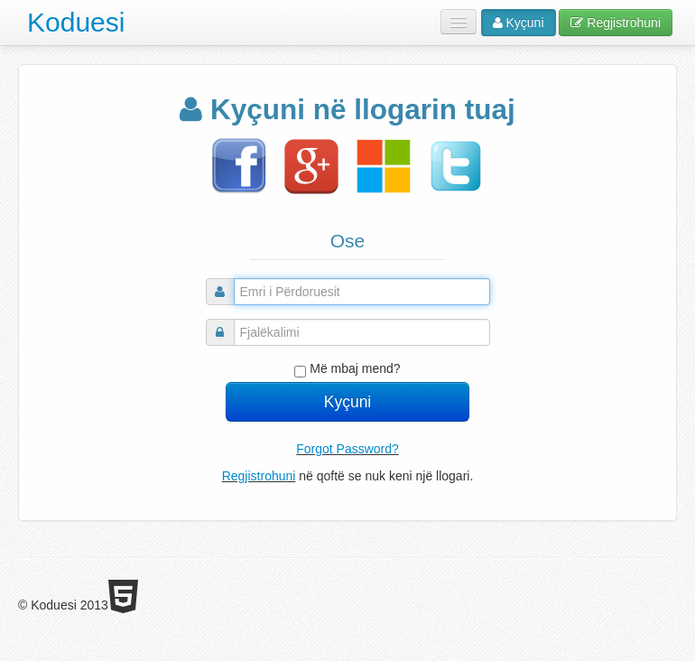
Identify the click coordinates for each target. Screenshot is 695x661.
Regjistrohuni (615, 22)
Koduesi (76, 22)
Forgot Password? (347, 449)
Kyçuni (518, 22)
